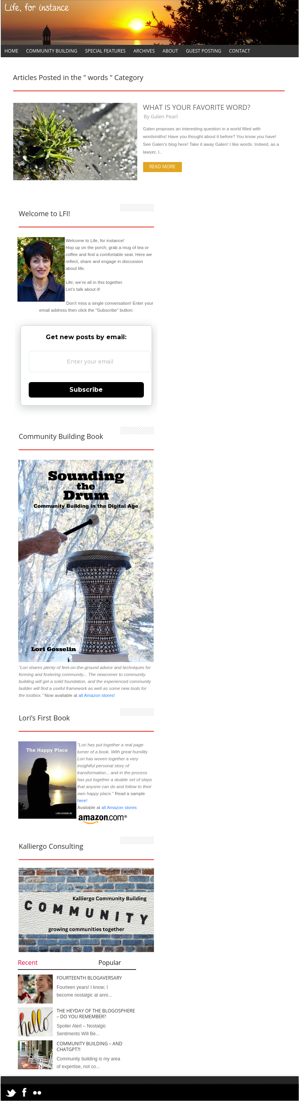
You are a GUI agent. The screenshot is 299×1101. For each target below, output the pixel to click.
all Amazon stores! (96, 695)
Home (12, 51)
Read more (162, 166)
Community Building (51, 51)
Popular (110, 962)
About (170, 51)
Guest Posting (203, 51)
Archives (144, 51)
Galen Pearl (164, 116)
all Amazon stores (118, 807)
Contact (239, 51)
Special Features (105, 51)
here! (82, 800)
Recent (28, 962)
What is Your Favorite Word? (197, 107)
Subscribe (86, 389)
